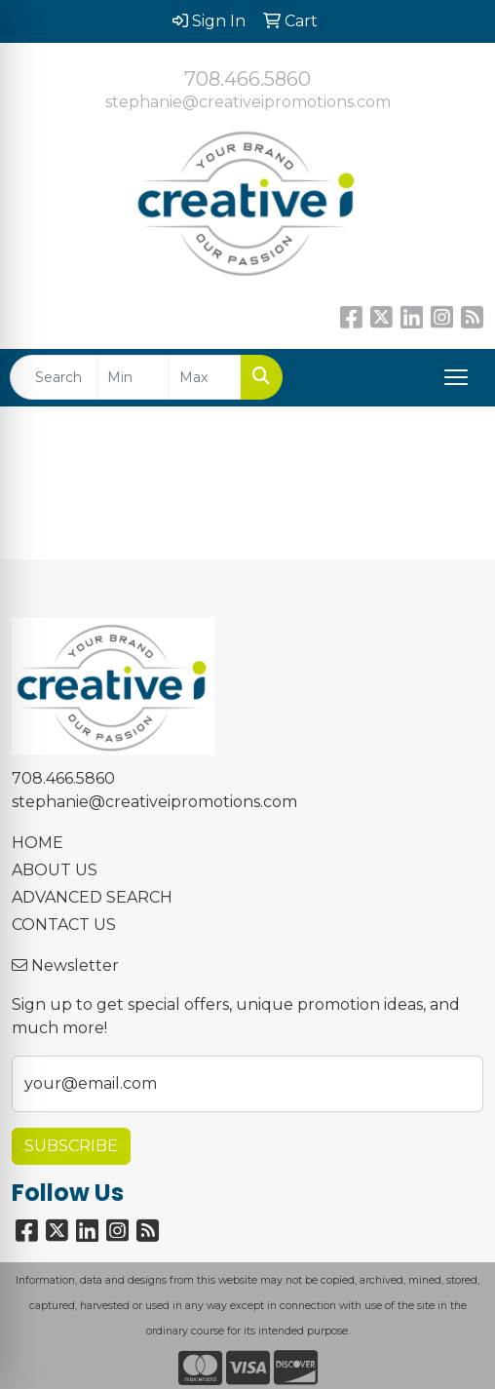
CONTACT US (64, 924)
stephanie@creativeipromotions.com (248, 102)
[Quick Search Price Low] (133, 377)
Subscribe (71, 1146)
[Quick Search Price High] (205, 377)
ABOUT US (54, 870)
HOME (37, 842)
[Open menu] (456, 377)
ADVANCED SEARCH (92, 897)
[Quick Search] (53, 377)
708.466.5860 (247, 79)
